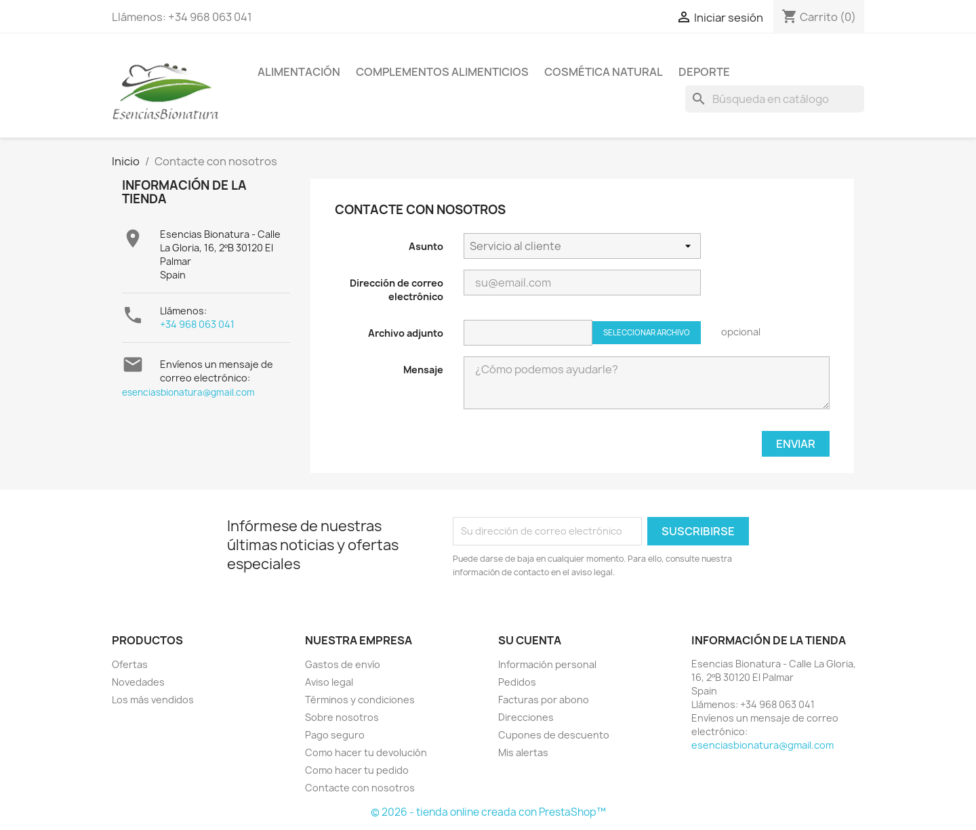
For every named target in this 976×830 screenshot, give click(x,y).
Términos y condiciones (360, 699)
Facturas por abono (543, 699)
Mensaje (423, 369)
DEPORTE (704, 71)
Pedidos (517, 682)
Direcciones (526, 717)
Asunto (426, 246)
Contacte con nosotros (360, 787)
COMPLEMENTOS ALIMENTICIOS (442, 71)
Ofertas (130, 664)
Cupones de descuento (553, 734)
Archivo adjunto (405, 333)
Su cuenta (529, 640)
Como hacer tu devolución (366, 752)
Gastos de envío (342, 664)
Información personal (547, 664)
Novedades (138, 682)
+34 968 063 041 (197, 324)
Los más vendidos (153, 699)
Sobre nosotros (342, 717)
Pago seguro (335, 734)
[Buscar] (774, 98)
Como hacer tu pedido (357, 770)
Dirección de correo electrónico (396, 289)
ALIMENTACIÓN (299, 71)
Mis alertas (523, 752)
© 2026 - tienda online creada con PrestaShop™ (488, 812)
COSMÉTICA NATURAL (603, 71)
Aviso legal (329, 682)
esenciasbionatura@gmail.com (188, 392)
